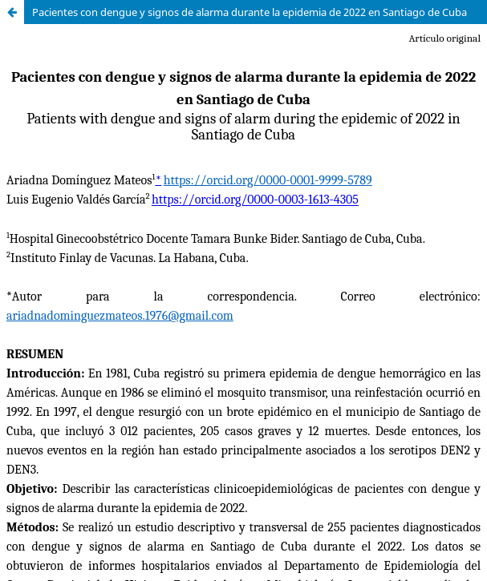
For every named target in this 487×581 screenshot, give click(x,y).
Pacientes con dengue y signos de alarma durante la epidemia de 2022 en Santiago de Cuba (249, 12)
